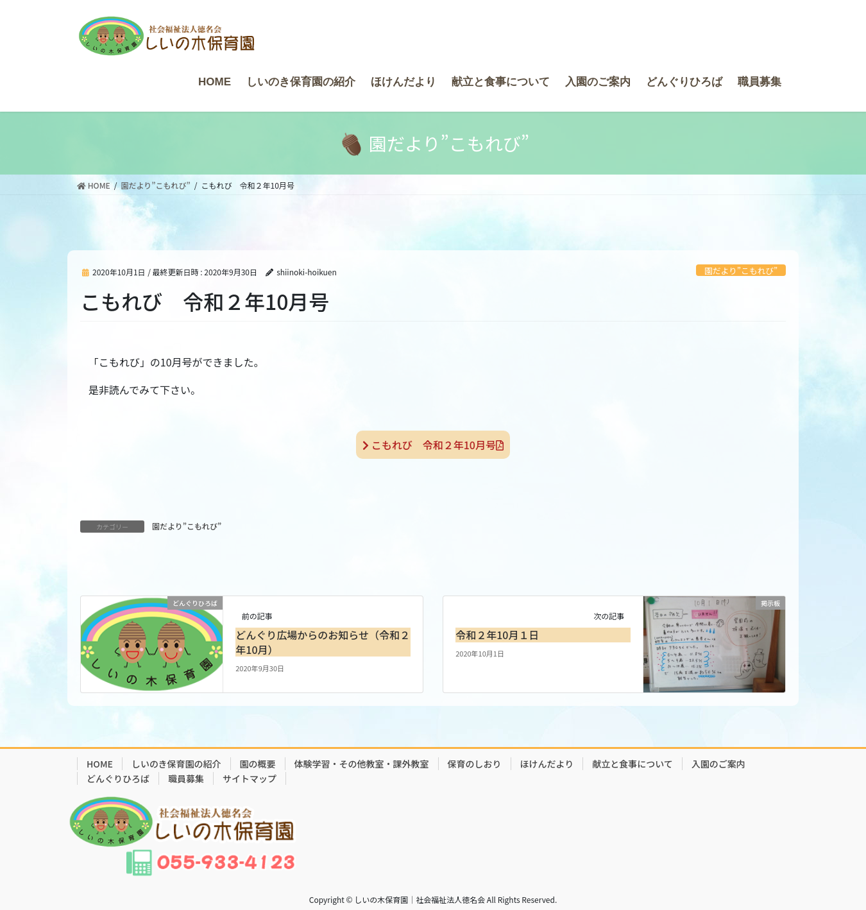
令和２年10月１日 (497, 634)
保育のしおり (475, 763)
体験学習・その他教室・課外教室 (361, 763)
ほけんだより (547, 763)
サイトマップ (249, 778)
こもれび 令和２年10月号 (433, 444)
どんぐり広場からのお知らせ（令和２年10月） (322, 642)
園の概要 (258, 763)
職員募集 (186, 778)
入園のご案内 (718, 763)
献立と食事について (632, 763)
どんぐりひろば (118, 778)
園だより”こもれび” (740, 270)
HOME (100, 763)
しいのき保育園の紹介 (176, 763)
